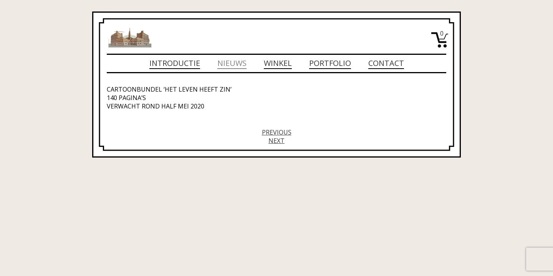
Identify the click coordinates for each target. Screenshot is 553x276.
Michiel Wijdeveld (130, 37)
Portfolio (330, 63)
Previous (276, 132)
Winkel (278, 63)
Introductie (174, 63)
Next (276, 140)
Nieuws (232, 63)
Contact (386, 63)
